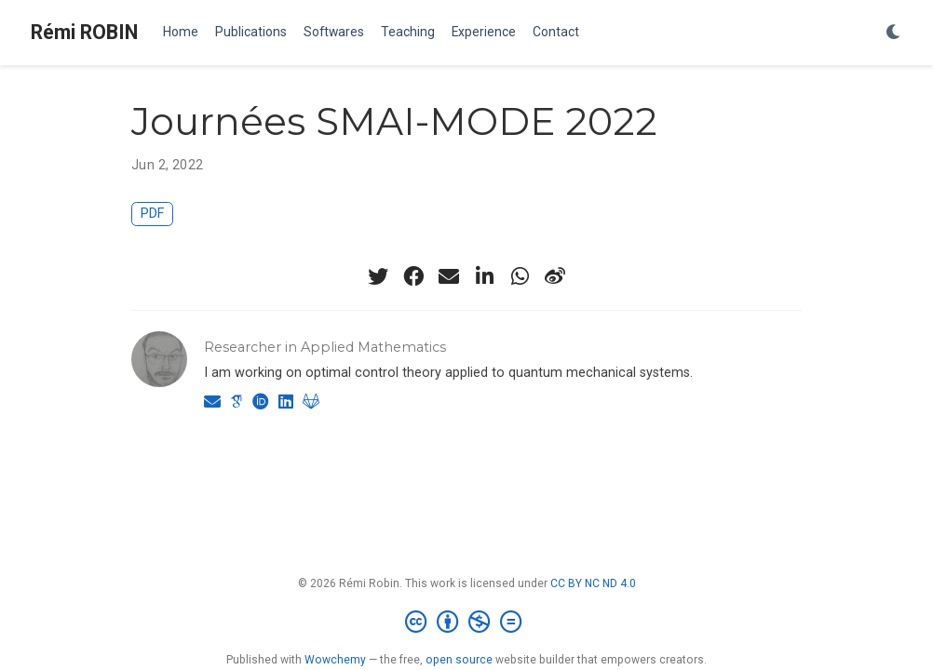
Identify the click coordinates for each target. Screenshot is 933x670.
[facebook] (413, 276)
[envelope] (449, 276)
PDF (152, 213)
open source (459, 659)
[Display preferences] (894, 33)
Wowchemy (335, 659)
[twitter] (378, 276)
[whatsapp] (520, 276)
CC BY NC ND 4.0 (593, 583)
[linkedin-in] (484, 276)
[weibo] (555, 276)
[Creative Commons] (467, 622)
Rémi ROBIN (84, 32)
